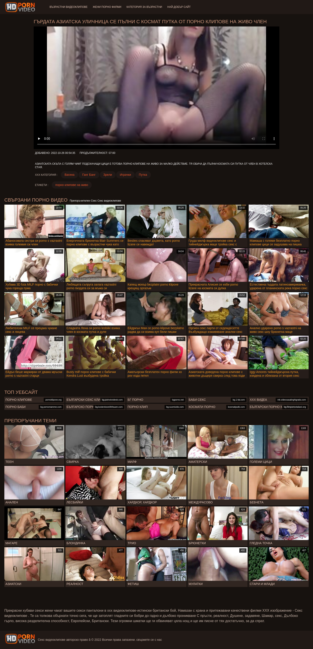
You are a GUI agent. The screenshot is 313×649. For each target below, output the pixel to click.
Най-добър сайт (179, 6)
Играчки (125, 174)
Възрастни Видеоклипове (69, 6)
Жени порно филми (107, 6)
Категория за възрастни (144, 6)
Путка (143, 174)
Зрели (107, 174)
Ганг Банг (88, 174)
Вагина (70, 174)
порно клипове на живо (71, 185)
